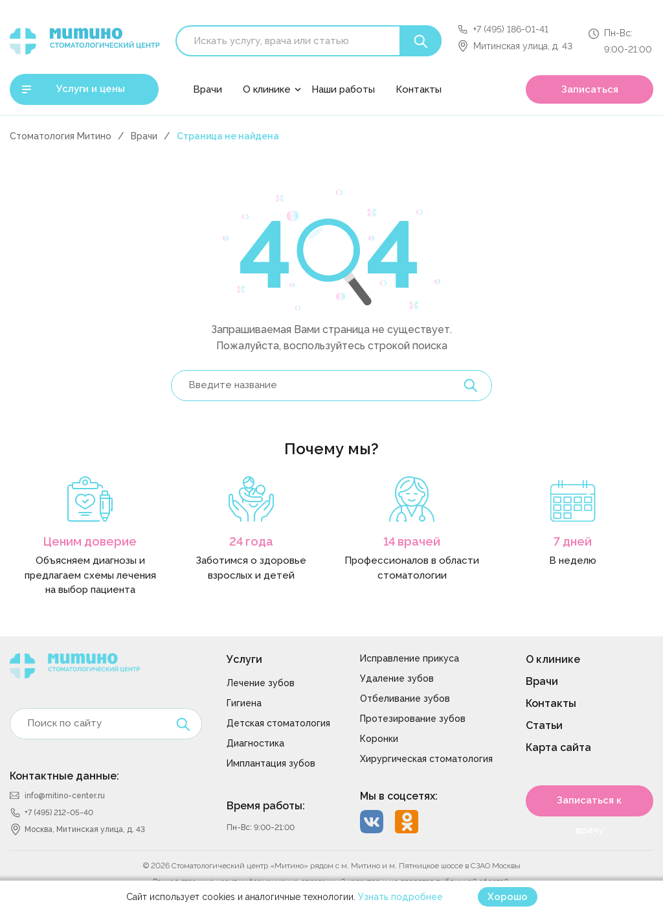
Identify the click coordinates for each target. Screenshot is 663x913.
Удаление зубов (397, 678)
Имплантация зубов (271, 763)
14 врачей (411, 541)
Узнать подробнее (400, 897)
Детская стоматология (278, 723)
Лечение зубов (261, 683)
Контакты (419, 89)
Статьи (544, 725)
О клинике (267, 89)
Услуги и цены (90, 89)
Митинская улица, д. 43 (522, 46)
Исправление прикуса (409, 658)
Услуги (244, 659)
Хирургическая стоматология (426, 759)
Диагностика (255, 743)
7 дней (573, 541)
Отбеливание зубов (405, 698)
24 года (251, 541)
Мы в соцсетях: (399, 796)
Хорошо (508, 897)
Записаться (589, 89)
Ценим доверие (90, 541)
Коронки (379, 739)
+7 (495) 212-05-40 (59, 812)
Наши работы (343, 89)
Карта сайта (558, 747)
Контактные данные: (64, 776)
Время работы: (266, 806)
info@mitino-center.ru (65, 795)
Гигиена (244, 703)
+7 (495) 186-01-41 (510, 29)
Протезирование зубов (413, 718)
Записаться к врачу (589, 805)
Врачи (207, 89)
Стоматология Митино (60, 136)
